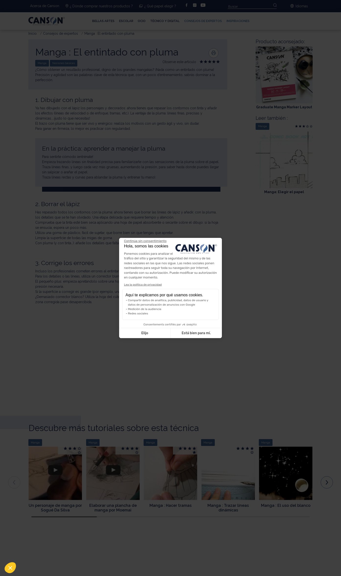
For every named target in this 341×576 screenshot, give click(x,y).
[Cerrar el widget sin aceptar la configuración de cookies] (145, 241)
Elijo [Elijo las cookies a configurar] (144, 333)
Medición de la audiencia (144, 309)
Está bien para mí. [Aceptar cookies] (196, 333)
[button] (10, 568)
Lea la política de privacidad (143, 284)
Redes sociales (138, 313)
